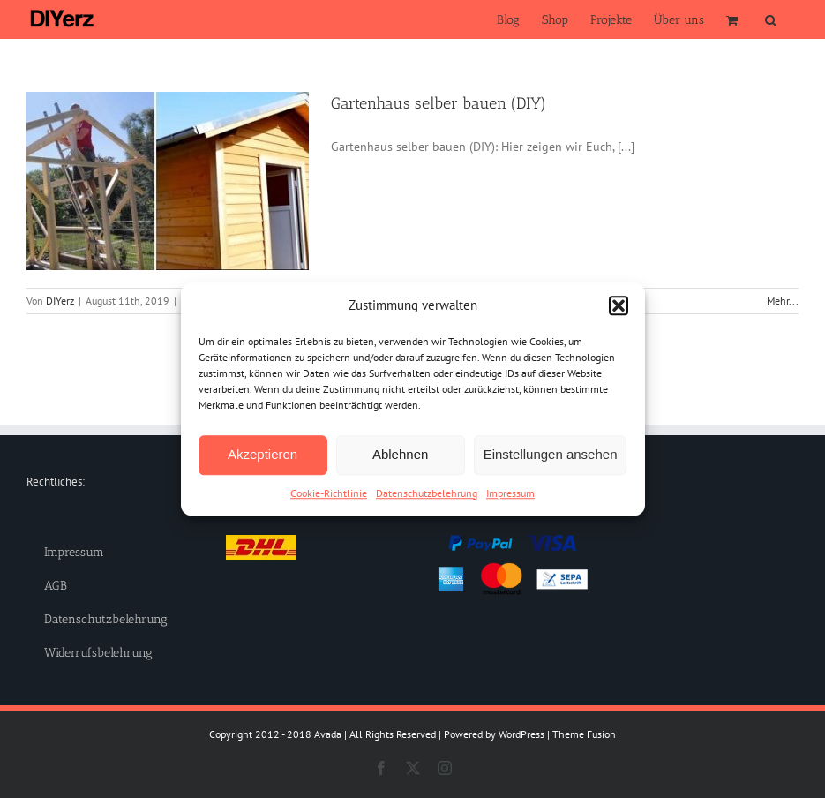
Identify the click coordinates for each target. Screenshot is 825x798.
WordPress (521, 734)
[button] (618, 306)
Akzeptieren (262, 454)
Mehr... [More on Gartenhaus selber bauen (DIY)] (783, 300)
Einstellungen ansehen (551, 454)
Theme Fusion (584, 734)
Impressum (510, 493)
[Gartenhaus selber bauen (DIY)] (167, 181)
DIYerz (60, 300)
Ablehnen (400, 454)
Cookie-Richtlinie (328, 493)
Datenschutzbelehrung (426, 493)
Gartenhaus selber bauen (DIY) (438, 103)
